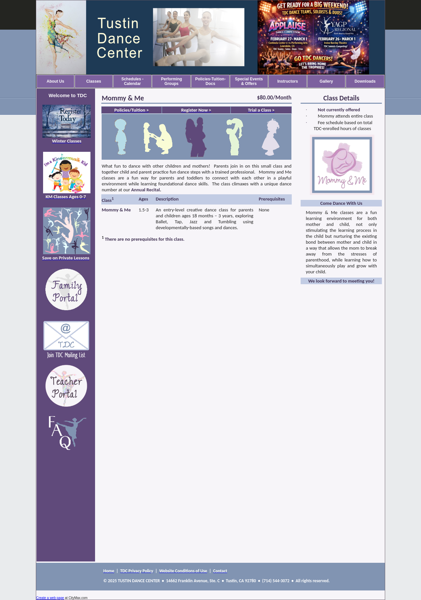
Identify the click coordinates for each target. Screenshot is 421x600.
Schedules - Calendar (132, 81)
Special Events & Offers (249, 81)
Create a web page (50, 598)
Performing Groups (171, 81)
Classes (93, 81)
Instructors (287, 81)
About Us (55, 81)
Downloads (365, 81)
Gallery (326, 81)
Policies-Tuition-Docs (210, 81)
